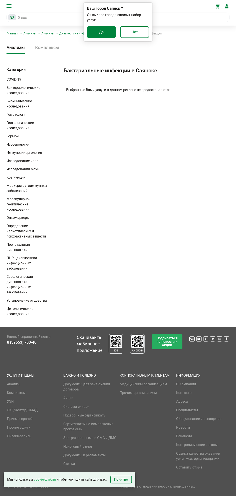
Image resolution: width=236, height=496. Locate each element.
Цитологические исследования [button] (20, 311)
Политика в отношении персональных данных (157, 486)
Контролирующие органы (197, 445)
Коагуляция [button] (16, 177)
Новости (183, 427)
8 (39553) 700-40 (21, 342)
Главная (12, 33)
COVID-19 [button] (14, 79)
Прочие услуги (18, 427)
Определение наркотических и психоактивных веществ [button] (26, 231)
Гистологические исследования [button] (20, 125)
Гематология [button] (17, 114)
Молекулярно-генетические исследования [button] (18, 204)
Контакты (184, 393)
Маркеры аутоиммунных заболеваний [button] (27, 188)
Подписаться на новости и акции (167, 341)
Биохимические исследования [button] (19, 103)
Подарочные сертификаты (84, 415)
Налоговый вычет (77, 446)
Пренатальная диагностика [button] (18, 247)
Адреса (182, 401)
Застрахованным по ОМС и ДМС (89, 438)
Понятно (121, 479)
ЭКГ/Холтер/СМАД (22, 410)
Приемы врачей (20, 419)
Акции (68, 398)
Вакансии (184, 436)
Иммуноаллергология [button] (24, 153)
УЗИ (10, 401)
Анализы (29, 33)
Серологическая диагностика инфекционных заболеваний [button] (20, 284)
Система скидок (76, 407)
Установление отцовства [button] (27, 300)
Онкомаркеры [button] (18, 218)
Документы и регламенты (84, 455)
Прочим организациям (138, 393)
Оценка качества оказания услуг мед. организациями (198, 456)
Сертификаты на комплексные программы (88, 426)
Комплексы (47, 47)
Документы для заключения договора (86, 386)
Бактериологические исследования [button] (23, 90)
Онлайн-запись (19, 436)
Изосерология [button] (18, 144)
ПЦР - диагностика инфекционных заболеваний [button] (22, 263)
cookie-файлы (45, 479)
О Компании (186, 384)
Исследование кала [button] (22, 161)
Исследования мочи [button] (23, 169)
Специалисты (187, 410)
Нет (135, 32)
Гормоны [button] (14, 136)
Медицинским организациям (143, 384)
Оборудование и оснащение (198, 419)
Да (101, 32)
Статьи (69, 464)
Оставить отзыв (189, 467)
